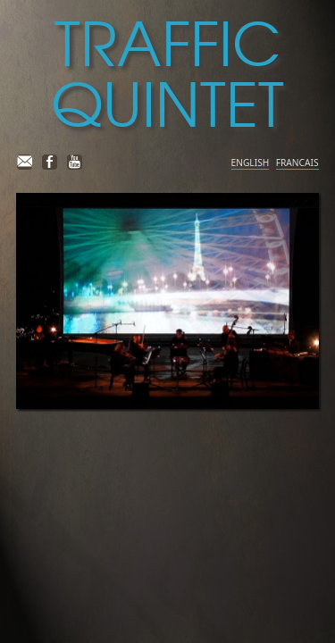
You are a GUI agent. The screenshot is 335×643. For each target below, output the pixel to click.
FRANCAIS (297, 162)
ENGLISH (250, 162)
